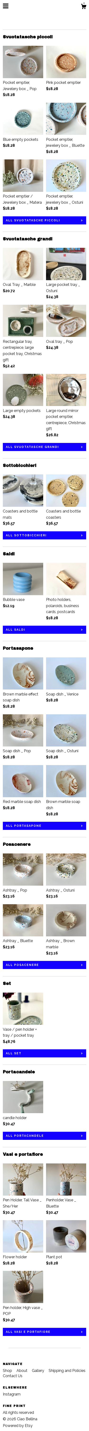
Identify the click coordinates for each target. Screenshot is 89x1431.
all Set (13, 1053)
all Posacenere (22, 965)
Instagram (12, 1394)
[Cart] (83, 7)
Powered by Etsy (18, 1425)
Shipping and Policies (67, 1370)
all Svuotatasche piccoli (33, 220)
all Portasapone (24, 825)
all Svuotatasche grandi (32, 447)
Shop (8, 1370)
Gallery (38, 1370)
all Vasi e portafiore (28, 1332)
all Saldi (15, 629)
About (22, 1370)
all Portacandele (25, 1135)
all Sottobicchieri (26, 535)
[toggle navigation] (5, 6)
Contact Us (12, 1376)
